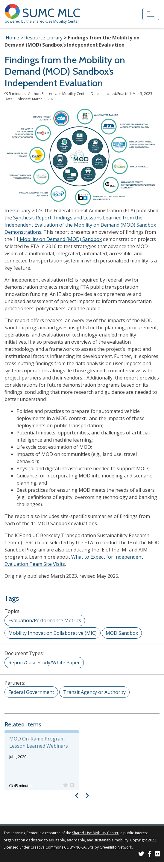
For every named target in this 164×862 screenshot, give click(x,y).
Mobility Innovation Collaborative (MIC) (52, 633)
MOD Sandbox (122, 633)
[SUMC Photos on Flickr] (157, 854)
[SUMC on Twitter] (141, 854)
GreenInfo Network (116, 847)
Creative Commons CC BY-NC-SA (58, 847)
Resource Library (43, 37)
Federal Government (31, 692)
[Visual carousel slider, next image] (87, 796)
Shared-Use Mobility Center (56, 21)
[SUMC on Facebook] (149, 854)
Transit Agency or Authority (94, 692)
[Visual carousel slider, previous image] (76, 796)
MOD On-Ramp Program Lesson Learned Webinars (38, 742)
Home (12, 37)
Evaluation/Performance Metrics (44, 620)
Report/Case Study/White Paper (44, 662)
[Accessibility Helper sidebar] (157, 7)
